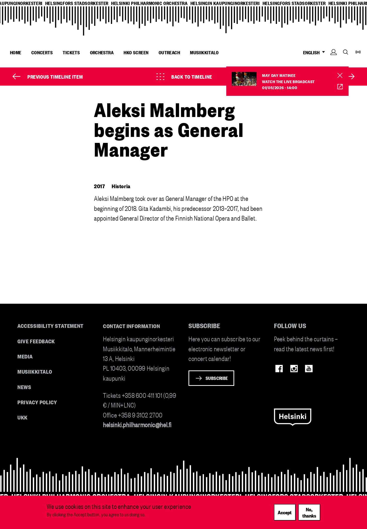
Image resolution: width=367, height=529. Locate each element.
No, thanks (309, 512)
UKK (22, 417)
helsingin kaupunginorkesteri (225, 3)
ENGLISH (315, 52)
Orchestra (102, 52)
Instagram (294, 368)
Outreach (169, 52)
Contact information (131, 325)
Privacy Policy (37, 402)
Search (345, 52)
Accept (285, 512)
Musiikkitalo (204, 52)
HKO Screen (136, 52)
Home (15, 52)
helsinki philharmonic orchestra (149, 3)
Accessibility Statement (50, 325)
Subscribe (217, 378)
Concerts (42, 52)
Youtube (309, 368)
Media (25, 356)
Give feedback (36, 341)
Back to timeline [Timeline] (191, 76)
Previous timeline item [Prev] (55, 76)
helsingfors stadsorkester (76, 3)
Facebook (279, 368)
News (24, 386)
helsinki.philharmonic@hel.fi (137, 424)
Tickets (71, 52)
